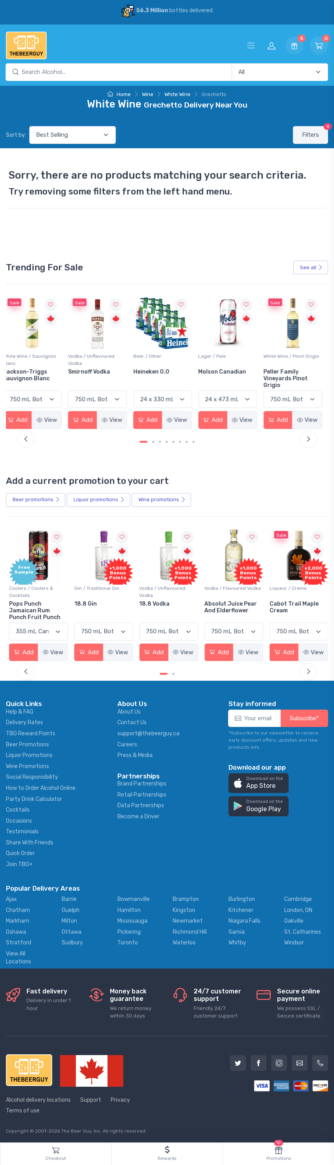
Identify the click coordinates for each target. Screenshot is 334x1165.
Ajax (11, 898)
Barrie (69, 898)
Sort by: (16, 135)
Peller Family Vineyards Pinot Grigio (289, 378)
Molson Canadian (227, 371)
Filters (315, 132)
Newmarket (188, 919)
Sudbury (72, 941)
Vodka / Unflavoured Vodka (97, 359)
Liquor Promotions (29, 754)
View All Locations (18, 956)
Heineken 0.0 (156, 371)
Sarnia (236, 930)
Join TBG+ (19, 863)
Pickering (129, 930)
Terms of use (23, 1109)
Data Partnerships (140, 804)
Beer (36, 499)
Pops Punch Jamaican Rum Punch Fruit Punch (34, 610)
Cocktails (18, 808)
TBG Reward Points (30, 732)
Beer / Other (152, 356)
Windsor (294, 941)
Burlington (241, 898)
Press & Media (135, 754)
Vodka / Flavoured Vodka (231, 587)
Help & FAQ (19, 710)
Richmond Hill (190, 930)
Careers (127, 743)
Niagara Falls (244, 919)
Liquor (99, 499)
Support (90, 1098)
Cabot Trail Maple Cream (291, 606)
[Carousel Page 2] (153, 441)
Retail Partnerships (141, 793)
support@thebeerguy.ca (148, 732)
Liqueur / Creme (285, 587)
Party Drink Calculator (34, 798)
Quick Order (20, 852)
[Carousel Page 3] (160, 441)
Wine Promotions (27, 765)
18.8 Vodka (153, 603)
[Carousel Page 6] (180, 441)
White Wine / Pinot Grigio (295, 356)
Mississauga (132, 919)
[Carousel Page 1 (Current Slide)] (143, 441)
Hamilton (129, 909)
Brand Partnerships (141, 782)
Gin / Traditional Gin (96, 587)
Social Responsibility (32, 776)
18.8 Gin (85, 603)
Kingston (184, 909)
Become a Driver (138, 815)
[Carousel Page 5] (173, 441)
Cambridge (298, 898)
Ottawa (71, 930)
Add (24, 419)
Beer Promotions (27, 743)
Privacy (120, 1098)
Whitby (237, 941)
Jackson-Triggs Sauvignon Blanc (32, 374)
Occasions (19, 819)
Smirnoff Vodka (94, 371)
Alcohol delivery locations (38, 1098)
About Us (129, 710)
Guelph (70, 909)
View (52, 419)
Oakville (294, 919)
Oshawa (16, 930)
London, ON (298, 909)
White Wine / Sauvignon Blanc (35, 359)
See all (311, 267)
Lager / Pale (216, 356)
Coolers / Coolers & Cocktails (31, 591)
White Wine (177, 94)
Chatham (18, 909)
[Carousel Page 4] (167, 441)
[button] (258, 782)
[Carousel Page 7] (187, 441)
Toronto (127, 941)
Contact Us (132, 721)
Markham (17, 919)
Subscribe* (304, 717)
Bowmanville (133, 898)
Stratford (18, 941)
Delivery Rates (24, 721)
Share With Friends (29, 841)
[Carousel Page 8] (193, 441)
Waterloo (184, 941)
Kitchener (240, 909)
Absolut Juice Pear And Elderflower (229, 606)
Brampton (186, 898)
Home (119, 94)
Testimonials (22, 830)
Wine (147, 94)
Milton (69, 919)
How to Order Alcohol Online (40, 787)
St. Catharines (302, 930)
